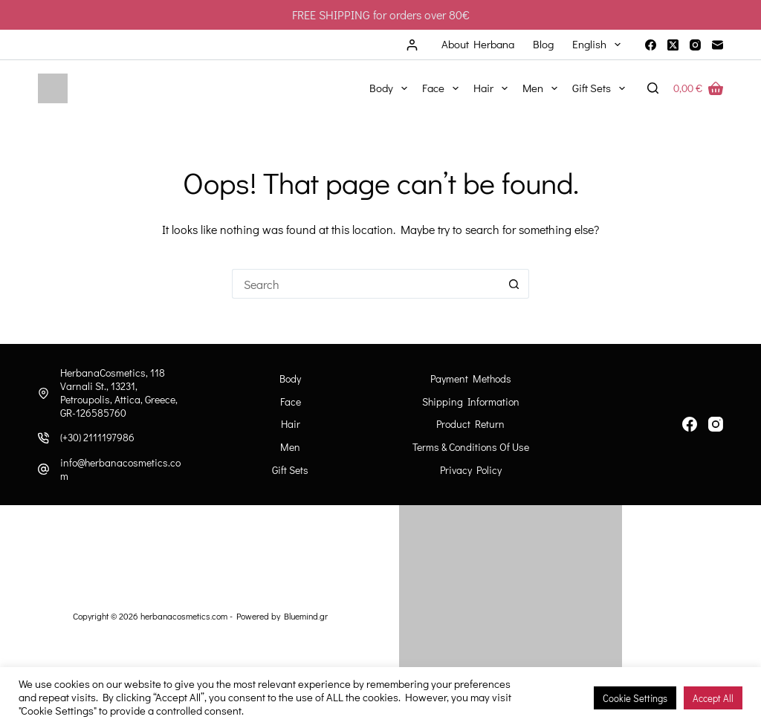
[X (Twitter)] (673, 45)
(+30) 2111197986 (97, 437)
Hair (493, 88)
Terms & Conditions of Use (470, 447)
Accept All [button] (713, 698)
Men (542, 88)
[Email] (717, 45)
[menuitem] (596, 44)
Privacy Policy (471, 470)
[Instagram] (695, 45)
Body (391, 88)
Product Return (470, 424)
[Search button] (514, 284)
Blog (543, 43)
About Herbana (477, 43)
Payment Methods (470, 379)
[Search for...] (365, 284)
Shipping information (470, 402)
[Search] (652, 88)
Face (443, 88)
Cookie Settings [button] (635, 698)
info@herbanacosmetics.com (120, 469)
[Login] (412, 45)
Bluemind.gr (306, 616)
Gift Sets (601, 88)
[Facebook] (650, 45)
